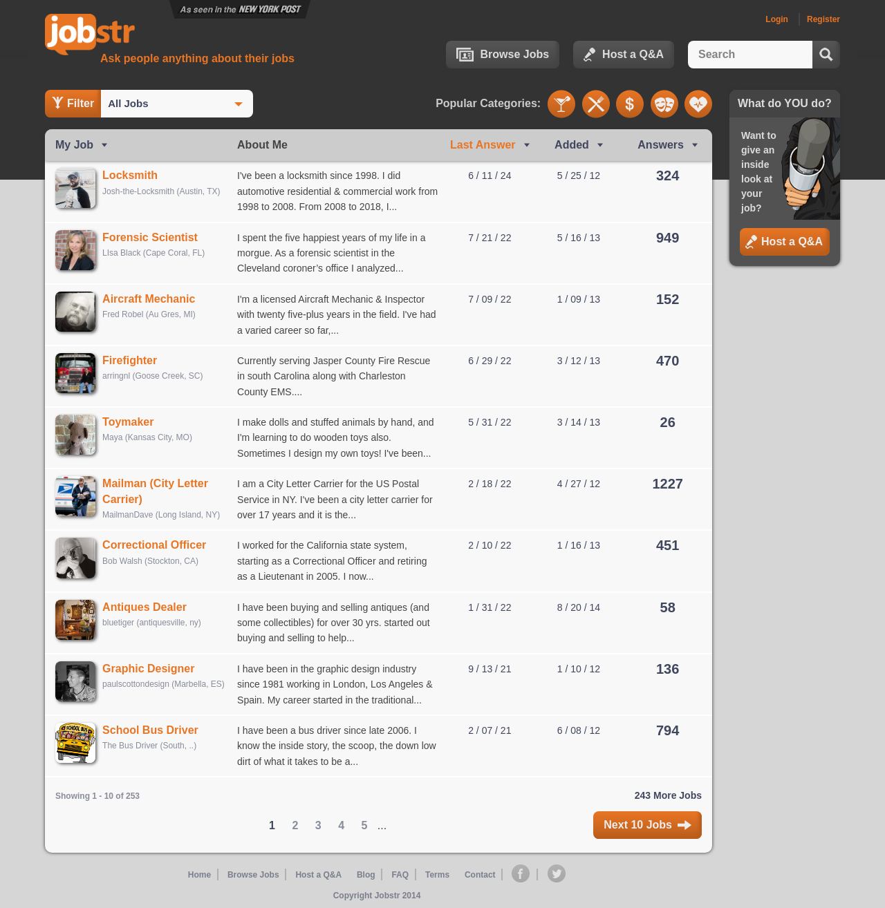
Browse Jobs (503, 55)
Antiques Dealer (149, 607)
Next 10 (647, 825)
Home (201, 875)
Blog (366, 875)
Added (572, 145)
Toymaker (132, 422)
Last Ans (483, 145)
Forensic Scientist (155, 237)
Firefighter (134, 360)
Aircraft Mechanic (153, 299)
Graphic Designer (153, 668)
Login (776, 19)
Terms (437, 875)
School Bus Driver (155, 730)
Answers (660, 145)
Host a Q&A (624, 55)
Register (823, 19)
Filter (73, 103)
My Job (74, 145)
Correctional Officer (159, 545)
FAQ (400, 875)
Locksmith (134, 175)
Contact (479, 875)
